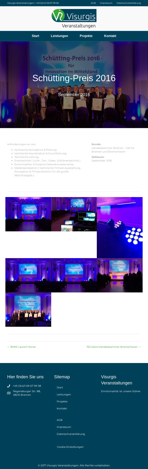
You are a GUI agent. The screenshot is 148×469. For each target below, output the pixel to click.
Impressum (106, 3)
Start (35, 36)
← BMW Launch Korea (21, 346)
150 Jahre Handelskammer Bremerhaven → (114, 346)
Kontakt (110, 36)
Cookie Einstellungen (70, 447)
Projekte (86, 36)
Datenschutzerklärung (129, 3)
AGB (93, 3)
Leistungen (59, 36)
